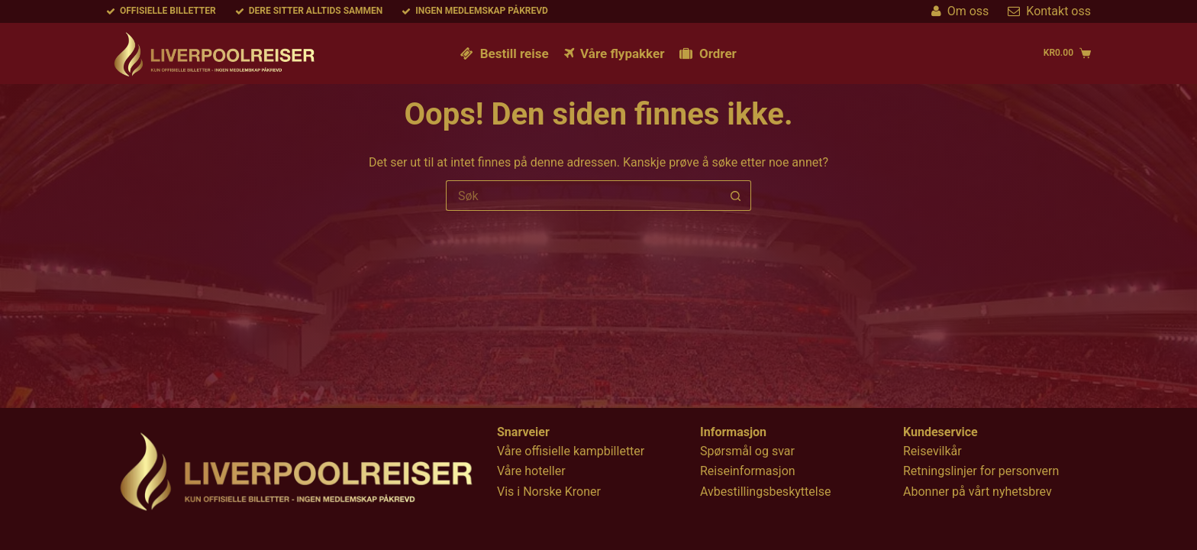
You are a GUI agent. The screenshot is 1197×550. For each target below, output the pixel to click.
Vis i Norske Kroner (549, 491)
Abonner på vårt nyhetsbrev (977, 491)
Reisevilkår (932, 451)
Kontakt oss (1049, 11)
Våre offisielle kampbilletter (570, 451)
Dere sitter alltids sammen (309, 10)
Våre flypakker (614, 53)
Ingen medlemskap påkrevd (475, 10)
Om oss (960, 11)
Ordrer (707, 53)
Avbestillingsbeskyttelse (765, 491)
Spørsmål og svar (747, 451)
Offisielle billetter (161, 10)
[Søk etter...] (583, 195)
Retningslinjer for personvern (981, 471)
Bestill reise (504, 53)
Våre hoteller (531, 471)
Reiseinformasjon (747, 471)
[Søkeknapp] (736, 195)
